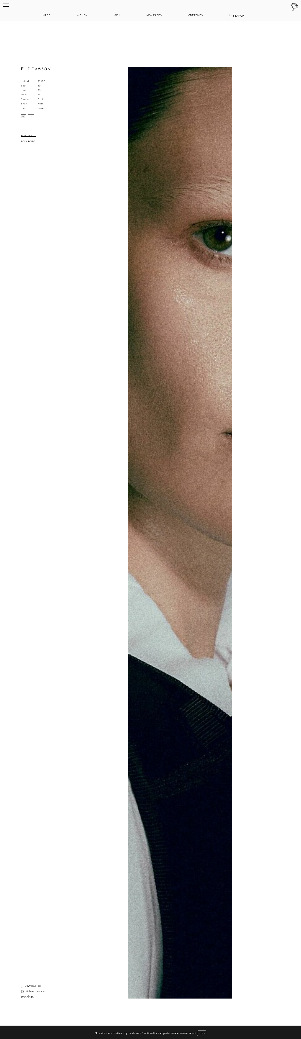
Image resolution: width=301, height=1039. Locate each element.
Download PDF (31, 986)
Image (46, 15)
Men (117, 15)
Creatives (195, 15)
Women (82, 15)
